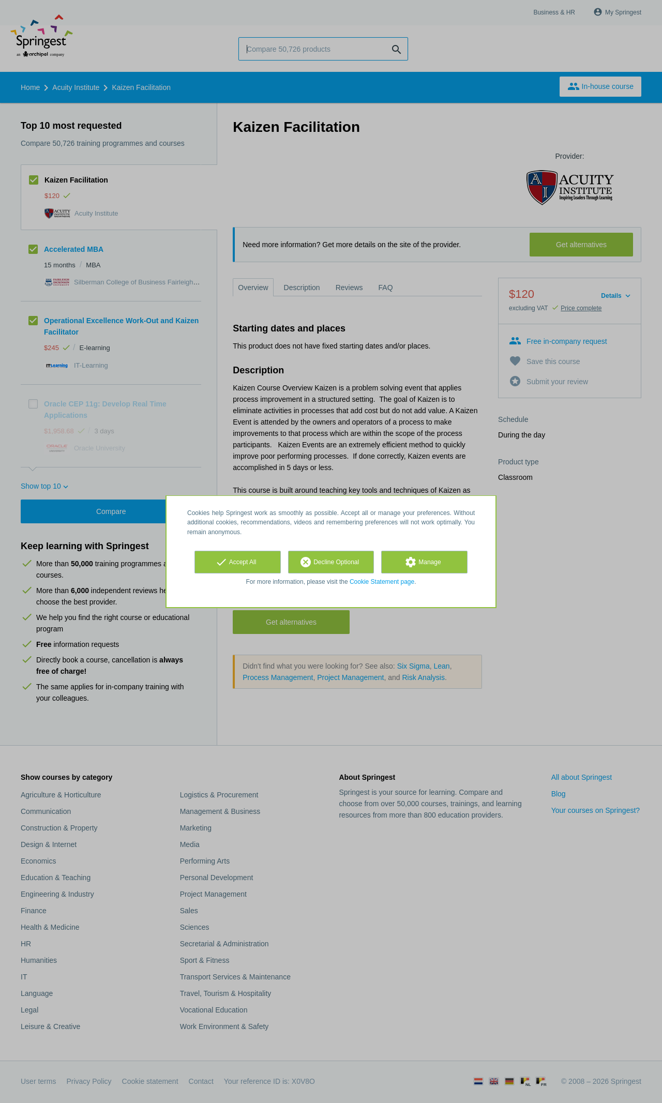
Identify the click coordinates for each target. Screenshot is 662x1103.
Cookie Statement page (382, 581)
